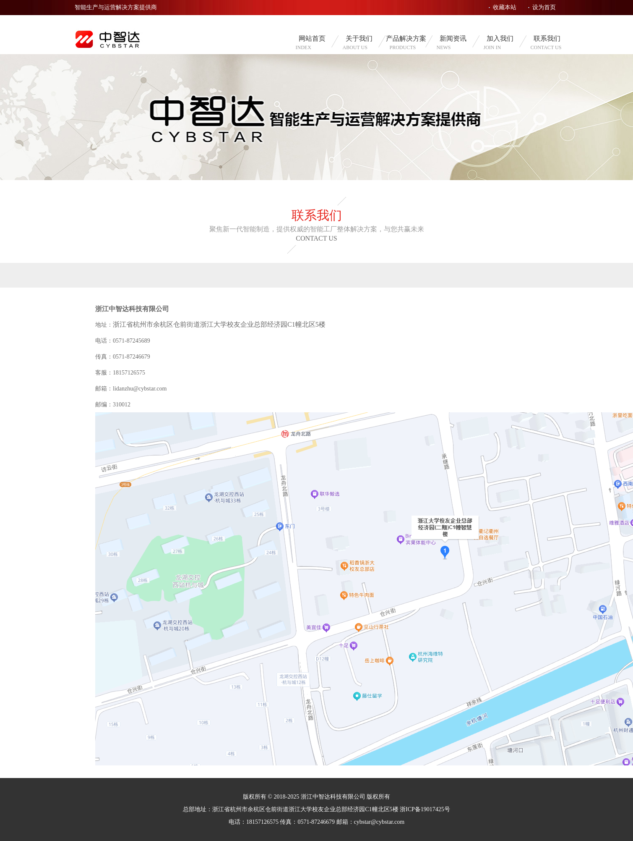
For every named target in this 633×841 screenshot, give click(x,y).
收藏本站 (504, 7)
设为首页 (544, 7)
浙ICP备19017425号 (425, 809)
